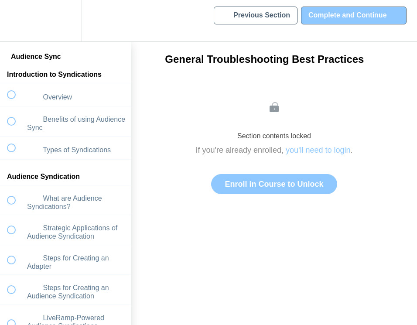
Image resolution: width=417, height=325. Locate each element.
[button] (16, 20)
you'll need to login (318, 150)
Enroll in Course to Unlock (274, 184)
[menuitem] (65, 20)
